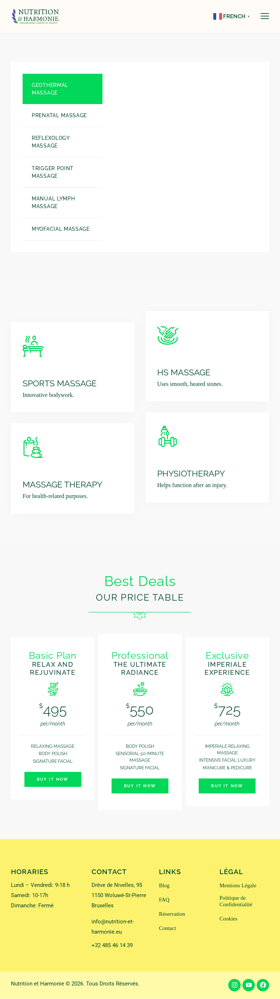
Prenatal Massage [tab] (59, 115)
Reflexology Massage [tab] (51, 142)
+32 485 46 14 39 (112, 946)
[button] (265, 16)
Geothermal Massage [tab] (50, 89)
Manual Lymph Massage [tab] (53, 202)
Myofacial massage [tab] (61, 229)
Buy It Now (53, 779)
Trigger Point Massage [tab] (53, 172)
